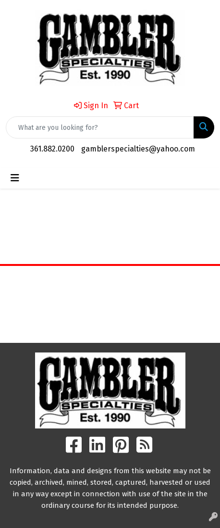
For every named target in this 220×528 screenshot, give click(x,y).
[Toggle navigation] (15, 178)
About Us (110, 293)
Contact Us (110, 307)
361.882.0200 (52, 148)
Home (110, 280)
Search (110, 328)
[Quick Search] (100, 127)
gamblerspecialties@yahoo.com (138, 148)
